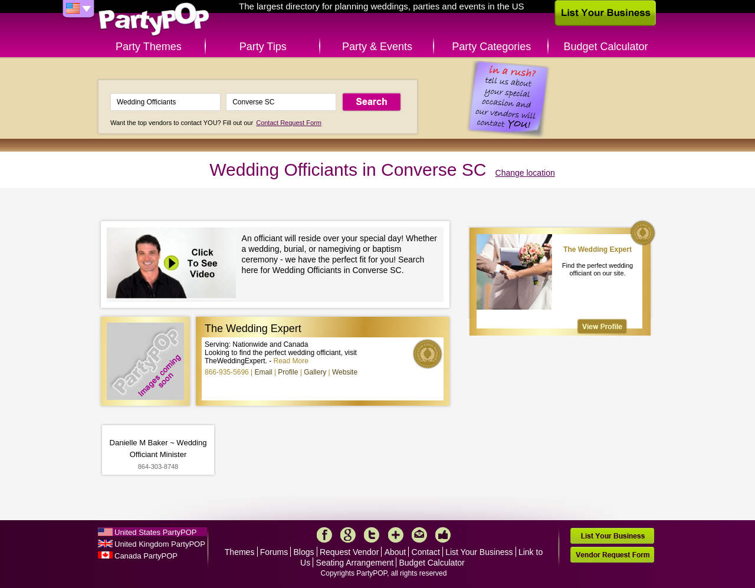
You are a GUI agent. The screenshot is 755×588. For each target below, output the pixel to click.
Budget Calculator (606, 46)
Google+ (348, 535)
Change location (525, 173)
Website (344, 372)
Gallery (315, 372)
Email (264, 372)
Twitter (371, 535)
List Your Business (479, 552)
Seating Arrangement (355, 562)
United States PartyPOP (155, 532)
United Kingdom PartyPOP (159, 544)
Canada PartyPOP (146, 555)
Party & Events (377, 46)
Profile (288, 372)
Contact (426, 552)
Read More (291, 361)
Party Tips (263, 46)
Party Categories (491, 46)
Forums (274, 552)
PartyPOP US (154, 19)
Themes (240, 552)
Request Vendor (349, 552)
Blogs (304, 552)
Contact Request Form (288, 122)
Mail (419, 535)
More (395, 535)
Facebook (324, 535)
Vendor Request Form (612, 554)
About (395, 552)
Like (443, 535)
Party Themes (149, 46)
